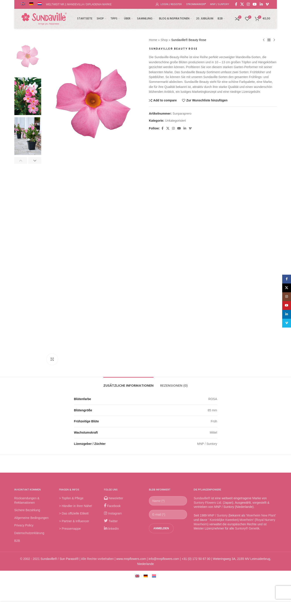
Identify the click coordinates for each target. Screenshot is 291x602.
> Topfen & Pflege (71, 498)
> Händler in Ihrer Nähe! (75, 506)
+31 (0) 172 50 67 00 (196, 559)
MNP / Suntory (218, 515)
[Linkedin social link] (261, 4)
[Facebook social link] (236, 4)
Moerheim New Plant (261, 515)
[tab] (128, 383)
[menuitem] (137, 576)
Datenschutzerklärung (29, 533)
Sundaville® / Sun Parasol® (60, 559)
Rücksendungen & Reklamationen (26, 500)
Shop (164, 40)
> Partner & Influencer (74, 521)
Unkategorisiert (175, 120)
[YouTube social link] (254, 4)
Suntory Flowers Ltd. (208, 502)
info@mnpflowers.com (164, 559)
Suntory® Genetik (247, 528)
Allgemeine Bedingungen (31, 518)
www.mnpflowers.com (131, 559)
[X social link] (242, 4)
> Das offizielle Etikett (74, 513)
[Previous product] (263, 40)
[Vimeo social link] (267, 4)
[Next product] (274, 40)
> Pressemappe (70, 528)
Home (153, 40)
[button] (20, 160)
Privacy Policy (23, 525)
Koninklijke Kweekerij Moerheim (231, 520)
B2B (17, 540)
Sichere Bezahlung (27, 510)
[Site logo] (44, 18)
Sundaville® (202, 498)
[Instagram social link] (248, 4)
